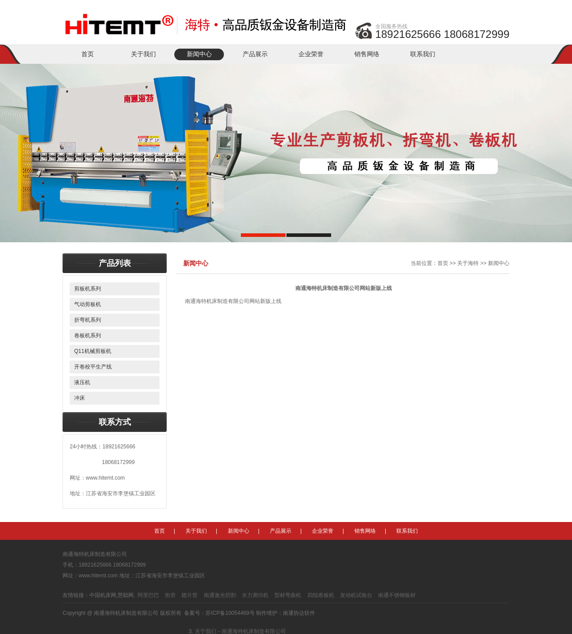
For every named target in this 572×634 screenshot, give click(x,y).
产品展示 (255, 54)
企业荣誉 (311, 54)
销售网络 (366, 54)
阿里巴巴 (148, 595)
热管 (170, 595)
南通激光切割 (220, 595)
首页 (87, 54)
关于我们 (143, 54)
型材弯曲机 (287, 595)
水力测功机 (255, 595)
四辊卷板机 (320, 595)
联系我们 (422, 54)
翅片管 (189, 595)
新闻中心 (199, 54)
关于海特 (468, 263)
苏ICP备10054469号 (230, 613)
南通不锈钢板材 (397, 595)
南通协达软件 (299, 613)
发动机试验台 (356, 595)
